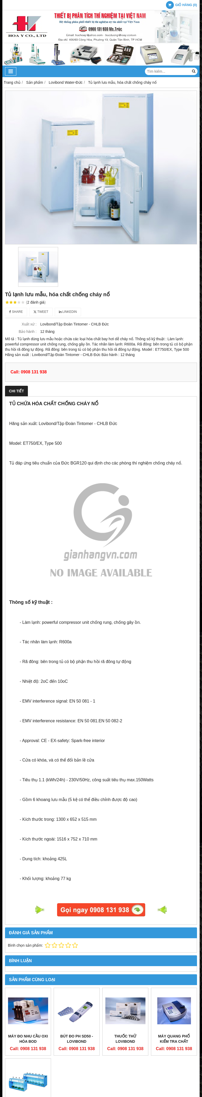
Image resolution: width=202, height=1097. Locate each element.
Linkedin (68, 312)
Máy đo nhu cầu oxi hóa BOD (28, 1039)
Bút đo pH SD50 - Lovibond (76, 1039)
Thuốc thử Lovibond (125, 1039)
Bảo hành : (28, 331)
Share (16, 312)
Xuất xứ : (29, 324)
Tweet (40, 312)
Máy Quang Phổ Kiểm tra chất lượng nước (174, 1041)
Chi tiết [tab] (16, 391)
